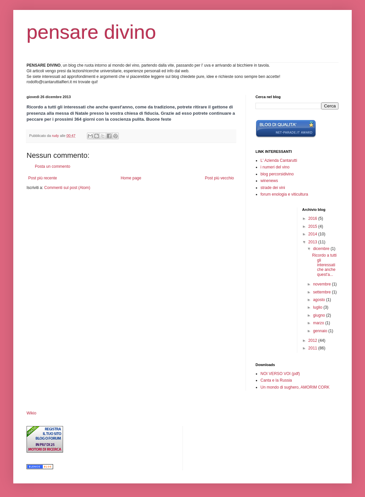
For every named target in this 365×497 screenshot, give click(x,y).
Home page (131, 178)
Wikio (31, 413)
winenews (269, 180)
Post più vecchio (219, 178)
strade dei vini (272, 187)
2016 (313, 218)
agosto (319, 299)
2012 (313, 340)
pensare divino (91, 32)
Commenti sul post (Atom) (67, 187)
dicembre (321, 248)
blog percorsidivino (277, 174)
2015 (313, 226)
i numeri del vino (274, 167)
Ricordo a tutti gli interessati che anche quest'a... (324, 265)
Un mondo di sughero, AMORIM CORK (294, 387)
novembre (322, 284)
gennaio (320, 331)
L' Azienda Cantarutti (278, 160)
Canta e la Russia (276, 380)
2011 (313, 348)
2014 (313, 234)
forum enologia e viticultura (284, 194)
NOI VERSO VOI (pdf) (280, 373)
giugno (319, 315)
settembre (322, 292)
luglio (318, 307)
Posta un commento (52, 166)
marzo (319, 323)
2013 (313, 242)
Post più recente (42, 178)
